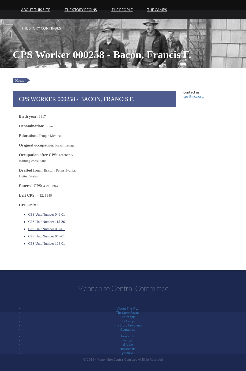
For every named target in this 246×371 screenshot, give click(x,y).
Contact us (127, 329)
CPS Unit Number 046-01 (46, 214)
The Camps (157, 9)
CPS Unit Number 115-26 (46, 222)
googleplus (127, 349)
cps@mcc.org (193, 96)
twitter (127, 340)
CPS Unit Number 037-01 (46, 229)
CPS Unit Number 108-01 (46, 243)
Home (19, 80)
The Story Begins (80, 9)
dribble (128, 344)
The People (122, 9)
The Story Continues (41, 28)
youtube (127, 353)
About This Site (35, 9)
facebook (127, 336)
